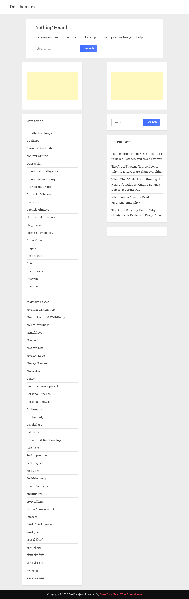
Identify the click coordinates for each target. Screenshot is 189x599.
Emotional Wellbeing (41, 179)
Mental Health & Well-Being (46, 317)
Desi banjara (22, 6)
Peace (31, 378)
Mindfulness (35, 332)
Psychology (34, 424)
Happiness (34, 225)
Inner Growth (36, 240)
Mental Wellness (38, 325)
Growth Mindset (38, 209)
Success (32, 517)
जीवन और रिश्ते (35, 555)
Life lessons (35, 271)
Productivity (35, 417)
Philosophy (34, 409)
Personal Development (42, 386)
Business (33, 140)
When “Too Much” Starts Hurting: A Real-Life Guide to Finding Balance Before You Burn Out (135, 184)
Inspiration (34, 248)
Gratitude (33, 202)
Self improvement (39, 455)
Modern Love (36, 355)
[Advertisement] (52, 86)
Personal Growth (38, 401)
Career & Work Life (40, 148)
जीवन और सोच (35, 563)
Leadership (35, 255)
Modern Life (35, 348)
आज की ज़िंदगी (35, 540)
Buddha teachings (39, 133)
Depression (34, 163)
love (29, 294)
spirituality (34, 494)
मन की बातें (32, 570)
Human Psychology (40, 233)
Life (29, 263)
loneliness (34, 286)
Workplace (34, 532)
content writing (37, 156)
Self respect (35, 463)
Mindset (32, 340)
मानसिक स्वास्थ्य (35, 578)
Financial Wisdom (39, 194)
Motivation (34, 371)
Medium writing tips (41, 309)
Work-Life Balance (39, 524)
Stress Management (40, 509)
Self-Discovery (37, 478)
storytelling (35, 501)
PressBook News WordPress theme (121, 594)
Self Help (33, 448)
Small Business (37, 486)
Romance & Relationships (44, 440)
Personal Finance (39, 394)
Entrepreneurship (39, 186)
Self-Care (33, 470)
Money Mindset (37, 363)
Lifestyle (33, 279)
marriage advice (38, 302)
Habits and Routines (41, 217)
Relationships (36, 432)
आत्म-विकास (34, 547)
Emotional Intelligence (42, 171)
